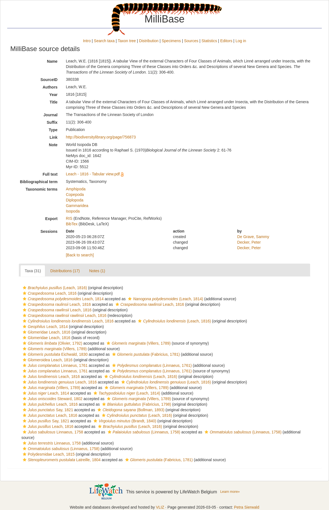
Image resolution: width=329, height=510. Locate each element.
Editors (226, 41)
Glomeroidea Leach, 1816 (46, 360)
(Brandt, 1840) (124, 421)
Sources (191, 41)
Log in (240, 41)
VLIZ (160, 507)
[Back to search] (80, 255)
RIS (69, 218)
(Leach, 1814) (165, 299)
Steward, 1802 (51, 399)
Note (53, 145)
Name (52, 61)
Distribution (149, 41)
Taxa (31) (33, 271)
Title (54, 102)
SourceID (49, 79)
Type (53, 130)
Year (53, 94)
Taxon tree (127, 41)
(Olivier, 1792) (51, 343)
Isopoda (73, 211)
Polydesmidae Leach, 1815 (48, 454)
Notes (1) (97, 271)
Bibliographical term (38, 182)
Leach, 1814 (62, 299)
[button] (24, 288)
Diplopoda (74, 200)
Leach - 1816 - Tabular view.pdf (93, 174)
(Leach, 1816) (54, 288)
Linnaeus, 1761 (54, 365)
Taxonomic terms (41, 189)
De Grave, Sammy (253, 236)
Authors (49, 87)
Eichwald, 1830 (54, 354)
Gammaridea (77, 205)
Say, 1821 (47, 410)
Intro (87, 41)
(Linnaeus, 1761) (151, 365)
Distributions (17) (65, 271)
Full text (49, 174)
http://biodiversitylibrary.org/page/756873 (101, 137)
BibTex (71, 224)
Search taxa (104, 41)
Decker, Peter (249, 242)
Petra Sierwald (246, 507)
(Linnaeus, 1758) (143, 432)
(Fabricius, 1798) (136, 404)
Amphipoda (76, 189)
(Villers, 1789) (137, 343)
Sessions (49, 231)
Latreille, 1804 (61, 460)
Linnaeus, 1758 (52, 432)
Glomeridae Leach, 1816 (45, 332)
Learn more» (230, 492)
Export (51, 218)
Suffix (52, 122)
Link (53, 137)
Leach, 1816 (49, 293)
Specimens (171, 41)
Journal (51, 115)
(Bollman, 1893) (130, 410)
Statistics (209, 41)
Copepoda (75, 194)
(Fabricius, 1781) (145, 354)
